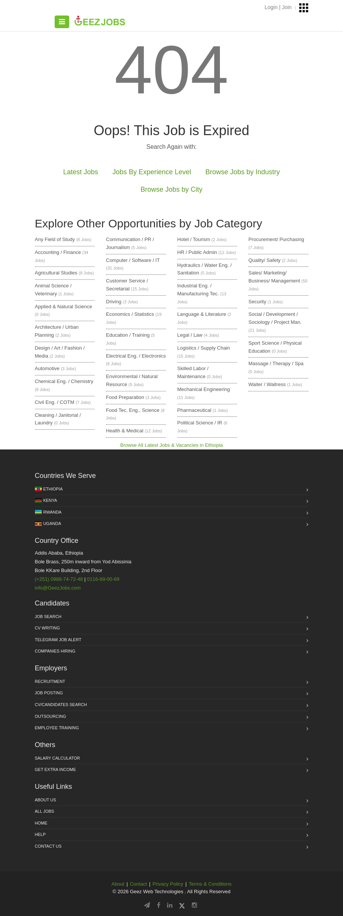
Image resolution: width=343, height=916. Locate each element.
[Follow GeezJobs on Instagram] (194, 905)
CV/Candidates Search (61, 704)
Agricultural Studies (56, 273)
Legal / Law (190, 335)
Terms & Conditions (210, 884)
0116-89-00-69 (103, 579)
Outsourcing (50, 716)
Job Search (48, 616)
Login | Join (278, 7)
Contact (138, 884)
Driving (113, 301)
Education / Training (128, 335)
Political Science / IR (200, 423)
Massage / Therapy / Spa (275, 363)
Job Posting (49, 693)
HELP (40, 834)
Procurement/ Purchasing (276, 239)
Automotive (47, 368)
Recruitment (50, 681)
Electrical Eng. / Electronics (136, 356)
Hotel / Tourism (193, 239)
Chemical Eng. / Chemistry (64, 381)
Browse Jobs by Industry (242, 172)
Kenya (50, 500)
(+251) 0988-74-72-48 (59, 579)
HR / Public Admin (197, 252)
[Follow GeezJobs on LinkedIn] (169, 905)
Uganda (52, 523)
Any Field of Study (55, 239)
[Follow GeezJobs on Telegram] (147, 905)
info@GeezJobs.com (58, 588)
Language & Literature (201, 314)
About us (45, 800)
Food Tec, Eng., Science (133, 410)
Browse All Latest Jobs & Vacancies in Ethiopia (171, 445)
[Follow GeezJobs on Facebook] (158, 905)
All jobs (44, 811)
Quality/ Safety (264, 260)
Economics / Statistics (130, 314)
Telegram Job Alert (58, 639)
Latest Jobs (80, 172)
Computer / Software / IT (133, 260)
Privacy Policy (167, 884)
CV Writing (47, 628)
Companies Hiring (55, 651)
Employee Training (57, 727)
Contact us (48, 846)
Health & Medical (124, 431)
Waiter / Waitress (267, 384)
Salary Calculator (57, 758)
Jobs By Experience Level (151, 172)
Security (257, 301)
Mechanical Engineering (203, 389)
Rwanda (52, 512)
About (117, 884)
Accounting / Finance (58, 252)
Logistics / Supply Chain (203, 348)
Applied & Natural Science (63, 306)
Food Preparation (125, 397)
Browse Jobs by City (171, 189)
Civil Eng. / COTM (54, 402)
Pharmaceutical (194, 410)
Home (41, 823)
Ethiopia (53, 489)
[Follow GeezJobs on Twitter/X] (182, 905)
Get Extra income (55, 769)
